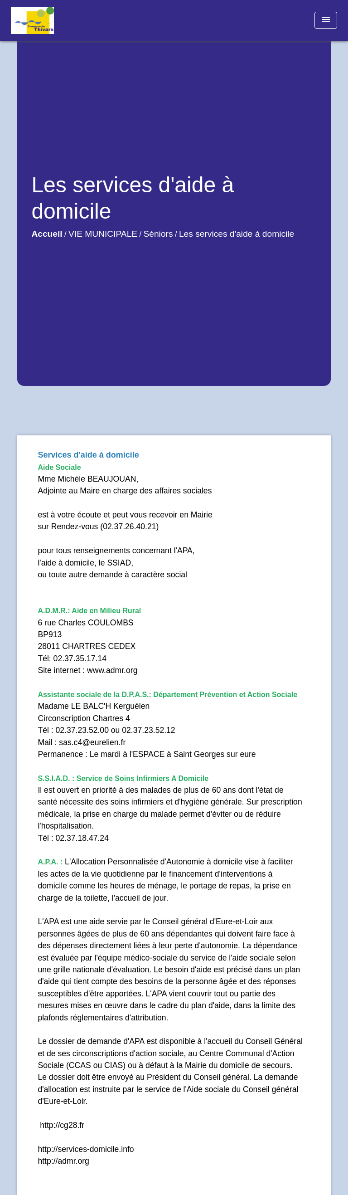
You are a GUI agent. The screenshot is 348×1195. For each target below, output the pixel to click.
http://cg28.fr (61, 1125)
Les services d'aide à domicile (236, 234)
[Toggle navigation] (325, 20)
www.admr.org (112, 670)
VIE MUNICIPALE (102, 234)
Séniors (158, 234)
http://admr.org (63, 1161)
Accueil (46, 234)
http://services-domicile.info (86, 1149)
